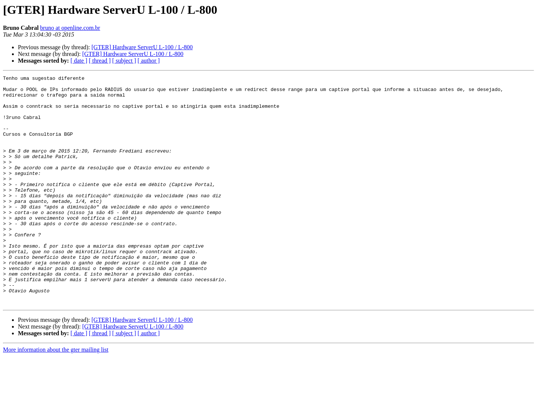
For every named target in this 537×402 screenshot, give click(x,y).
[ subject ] (124, 60)
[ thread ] (100, 60)
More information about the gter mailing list (56, 395)
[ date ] (78, 60)
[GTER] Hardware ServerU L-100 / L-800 (141, 47)
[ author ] (149, 60)
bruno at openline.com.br (70, 28)
